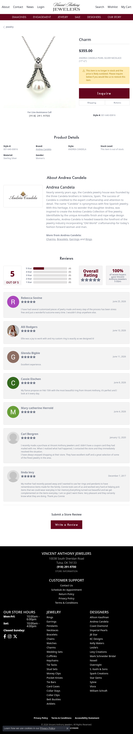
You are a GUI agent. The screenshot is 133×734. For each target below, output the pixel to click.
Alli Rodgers (29, 327)
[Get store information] (66, 571)
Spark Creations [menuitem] (99, 673)
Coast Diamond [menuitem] (99, 626)
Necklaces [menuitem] (52, 630)
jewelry (10, 26)
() (70, 268)
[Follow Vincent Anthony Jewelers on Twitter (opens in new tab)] (15, 636)
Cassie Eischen (31, 379)
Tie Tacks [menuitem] (52, 664)
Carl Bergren (29, 434)
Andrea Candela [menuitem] (99, 621)
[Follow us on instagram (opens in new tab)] (9, 636)
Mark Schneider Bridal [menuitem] (103, 656)
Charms (51, 239)
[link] (6, 7)
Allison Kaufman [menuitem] (99, 617)
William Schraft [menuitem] (98, 690)
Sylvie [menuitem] (93, 682)
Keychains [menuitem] (52, 660)
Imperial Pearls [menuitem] (99, 630)
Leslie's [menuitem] (94, 647)
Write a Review (66, 525)
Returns (117, 102)
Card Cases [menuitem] (53, 686)
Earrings (74, 239)
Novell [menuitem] (93, 660)
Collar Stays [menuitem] (53, 690)
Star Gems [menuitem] (96, 677)
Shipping (91, 102)
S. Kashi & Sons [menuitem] (99, 669)
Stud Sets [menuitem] (52, 669)
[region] (39, 72)
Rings (88, 239)
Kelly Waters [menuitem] (97, 643)
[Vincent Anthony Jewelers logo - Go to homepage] (66, 7)
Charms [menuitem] (51, 647)
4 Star (29, 271)
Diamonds (19, 17)
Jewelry (63, 17)
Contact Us (66, 585)
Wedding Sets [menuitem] (55, 651)
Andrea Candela (43, 149)
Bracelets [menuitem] (52, 634)
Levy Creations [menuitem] (98, 651)
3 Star (29, 275)
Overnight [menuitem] (96, 664)
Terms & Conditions (66, 602)
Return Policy (66, 594)
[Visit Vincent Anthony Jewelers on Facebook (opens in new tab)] (4, 636)
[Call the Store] (66, 567)
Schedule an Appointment (66, 589)
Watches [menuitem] (51, 643)
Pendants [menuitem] (52, 626)
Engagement (42, 17)
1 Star (29, 282)
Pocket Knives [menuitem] (55, 677)
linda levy (27, 472)
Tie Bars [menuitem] (51, 682)
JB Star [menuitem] (93, 634)
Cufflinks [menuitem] (52, 656)
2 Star (29, 278)
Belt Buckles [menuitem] (54, 699)
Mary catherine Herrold (37, 408)
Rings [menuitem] (50, 617)
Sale (77, 17)
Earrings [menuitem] (51, 621)
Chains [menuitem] (51, 638)
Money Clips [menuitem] (54, 673)
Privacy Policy (66, 598)
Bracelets (62, 239)
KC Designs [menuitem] (96, 638)
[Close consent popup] (67, 728)
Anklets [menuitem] (51, 703)
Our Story (114, 17)
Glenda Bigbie (30, 353)
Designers (94, 17)
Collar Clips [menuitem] (53, 695)
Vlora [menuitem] (93, 686)
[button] (40, 7)
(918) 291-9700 (39, 115)
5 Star (29, 268)
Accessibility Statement (87, 718)
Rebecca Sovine (31, 298)
